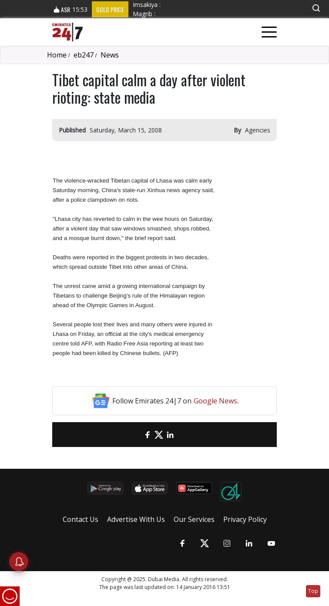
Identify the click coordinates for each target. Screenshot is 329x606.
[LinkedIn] (170, 435)
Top (313, 591)
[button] (316, 8)
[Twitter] (158, 435)
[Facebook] (147, 435)
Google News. (216, 401)
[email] (136, 435)
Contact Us (80, 519)
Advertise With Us (136, 519)
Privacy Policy (245, 519)
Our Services (194, 519)
